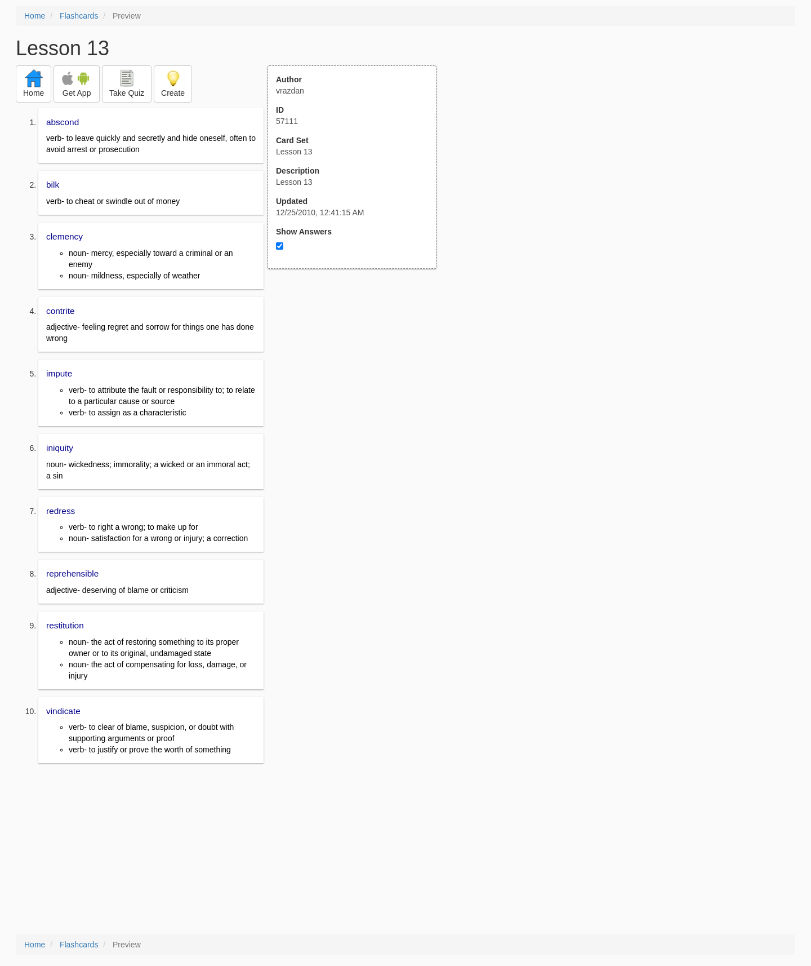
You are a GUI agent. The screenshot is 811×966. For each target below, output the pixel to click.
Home (34, 15)
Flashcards (79, 15)
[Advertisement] (358, 379)
